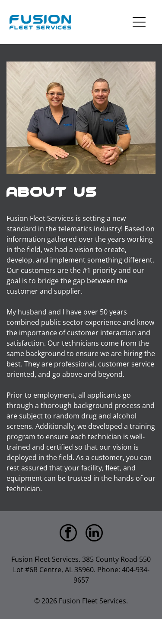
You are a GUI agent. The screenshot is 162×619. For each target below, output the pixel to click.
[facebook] (68, 534)
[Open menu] (139, 22)
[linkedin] (94, 534)
